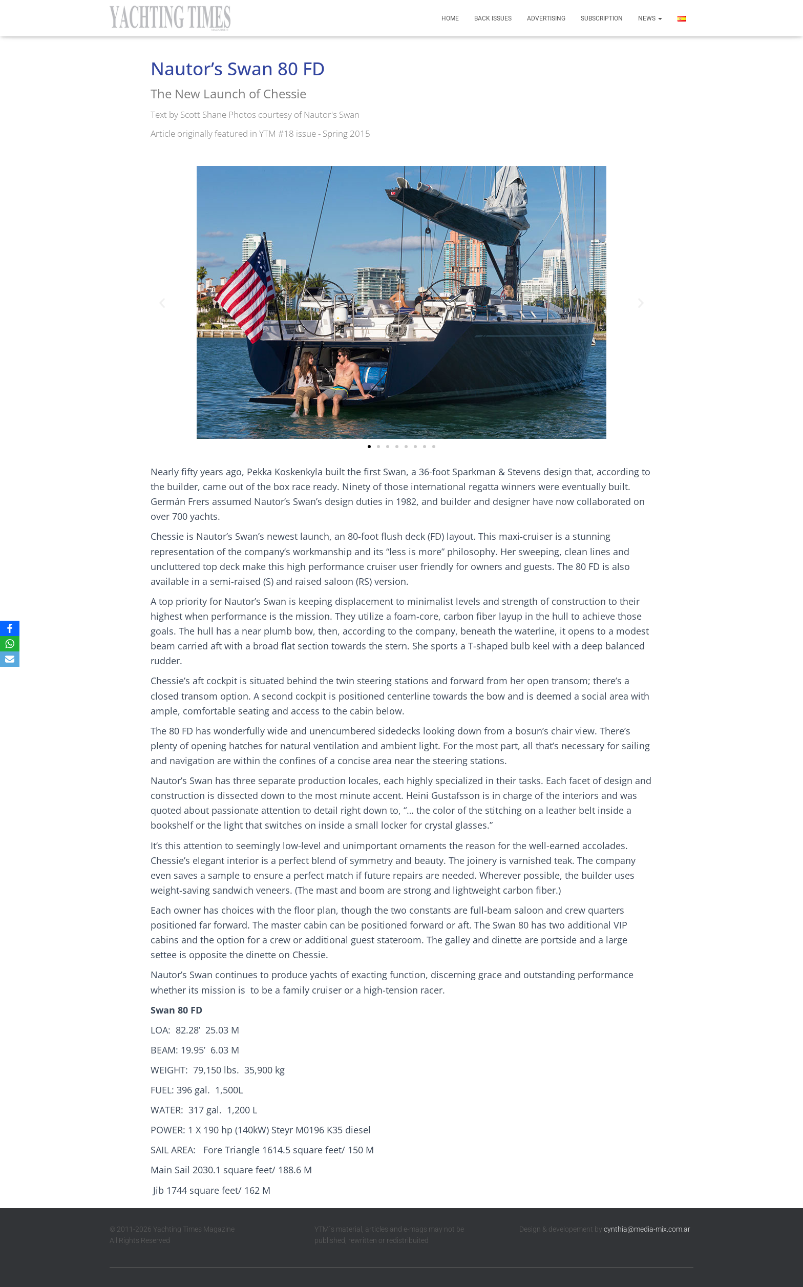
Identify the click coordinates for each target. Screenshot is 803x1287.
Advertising (546, 18)
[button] (162, 302)
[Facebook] (9, 628)
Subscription (602, 18)
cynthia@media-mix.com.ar (647, 1229)
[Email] (9, 659)
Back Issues (493, 18)
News (650, 18)
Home (450, 18)
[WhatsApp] (9, 643)
